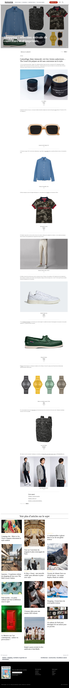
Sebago (44, 358)
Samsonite (34, 410)
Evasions (24, 2)
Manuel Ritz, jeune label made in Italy (48, 454)
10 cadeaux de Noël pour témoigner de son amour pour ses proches (56, 624)
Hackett (48, 192)
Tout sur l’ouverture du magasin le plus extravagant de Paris (34, 552)
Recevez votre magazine (17, 672)
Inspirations (31, 2)
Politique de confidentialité (14, 684)
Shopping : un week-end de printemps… (35, 500)
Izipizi (55, 109)
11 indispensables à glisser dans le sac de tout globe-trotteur (56, 537)
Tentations (18, 2)
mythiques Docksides (26, 321)
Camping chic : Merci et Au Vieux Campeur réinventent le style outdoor (11, 538)
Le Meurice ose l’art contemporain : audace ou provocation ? (9, 637)
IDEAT (62, 684)
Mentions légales (3, 684)
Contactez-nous (24, 684)
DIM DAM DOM (65, 684)
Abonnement (28, 684)
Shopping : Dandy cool (32, 498)
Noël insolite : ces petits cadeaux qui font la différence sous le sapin (11, 600)
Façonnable (46, 151)
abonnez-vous (53, 2)
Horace (44, 102)
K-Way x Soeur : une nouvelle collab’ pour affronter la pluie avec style (34, 575)
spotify (53, 674)
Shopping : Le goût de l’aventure (34, 496)
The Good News (40, 2)
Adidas (44, 314)
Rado (44, 402)
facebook (54, 670)
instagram (54, 673)
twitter (53, 672)
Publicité (20, 684)
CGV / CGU (8, 684)
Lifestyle (6, 33)
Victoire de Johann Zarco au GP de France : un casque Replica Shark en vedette (56, 575)
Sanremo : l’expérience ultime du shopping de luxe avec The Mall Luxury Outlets (11, 576)
